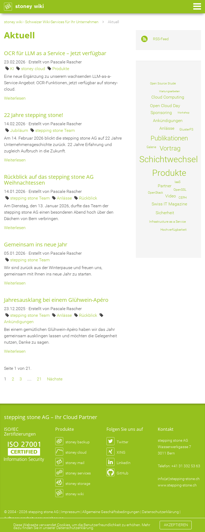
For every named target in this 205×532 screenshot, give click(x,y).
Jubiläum (19, 130)
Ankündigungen (19, 321)
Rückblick (88, 198)
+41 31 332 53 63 (185, 466)
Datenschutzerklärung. (75, 528)
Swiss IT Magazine (169, 203)
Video (170, 195)
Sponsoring (161, 112)
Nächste (54, 378)
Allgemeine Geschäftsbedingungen (111, 512)
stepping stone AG (43, 512)
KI (12, 68)
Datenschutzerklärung (160, 512)
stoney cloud (33, 68)
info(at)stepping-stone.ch (179, 479)
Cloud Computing (167, 97)
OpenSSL (180, 190)
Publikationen (169, 138)
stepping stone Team (55, 130)
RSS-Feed (161, 39)
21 (39, 378)
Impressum (70, 512)
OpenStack (155, 192)
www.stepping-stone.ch (177, 485)
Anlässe (65, 198)
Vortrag (170, 148)
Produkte (60, 68)
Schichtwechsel (168, 159)
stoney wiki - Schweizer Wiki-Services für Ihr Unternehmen (51, 22)
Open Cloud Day (165, 105)
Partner (164, 185)
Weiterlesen (15, 98)
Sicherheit (165, 212)
